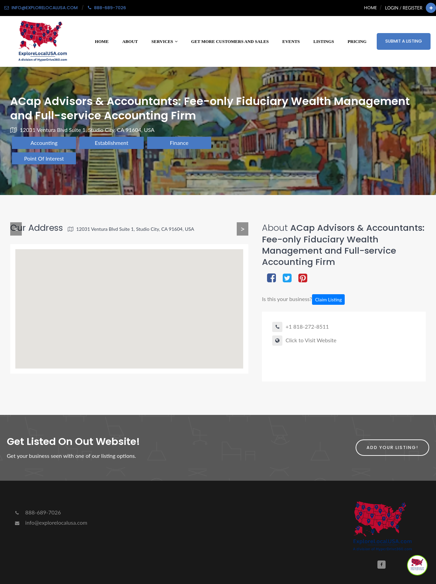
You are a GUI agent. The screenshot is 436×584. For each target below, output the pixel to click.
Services (164, 41)
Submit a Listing (403, 41)
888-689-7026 (37, 512)
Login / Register (403, 8)
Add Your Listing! (392, 447)
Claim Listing (328, 299)
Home (370, 8)
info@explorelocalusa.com (50, 522)
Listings (323, 41)
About (130, 41)
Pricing (357, 41)
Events (291, 41)
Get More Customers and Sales (230, 41)
